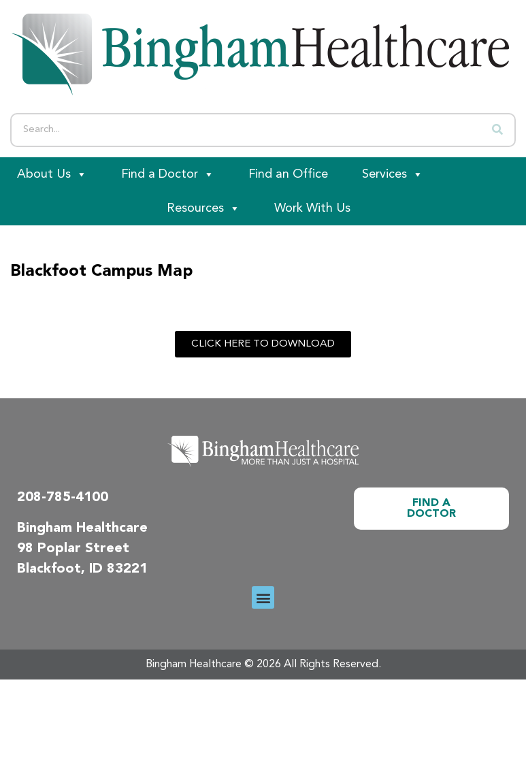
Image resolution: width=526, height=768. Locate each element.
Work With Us (312, 208)
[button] (263, 597)
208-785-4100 (62, 498)
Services (392, 174)
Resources (203, 208)
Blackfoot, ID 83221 (82, 569)
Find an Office (288, 174)
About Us (52, 174)
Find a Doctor (167, 174)
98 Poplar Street (73, 549)
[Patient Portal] (75, 208)
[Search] (497, 130)
